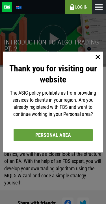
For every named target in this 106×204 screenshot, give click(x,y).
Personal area (53, 135)
